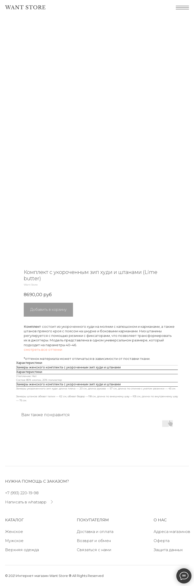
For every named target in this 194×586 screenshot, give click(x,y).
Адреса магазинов (172, 531)
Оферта (161, 540)
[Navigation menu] (8, 24)
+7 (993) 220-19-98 (22, 492)
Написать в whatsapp (25, 502)
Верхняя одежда (22, 549)
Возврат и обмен (94, 540)
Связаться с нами (94, 549)
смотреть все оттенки (43, 349)
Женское (14, 531)
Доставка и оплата (95, 531)
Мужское (14, 540)
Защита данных (168, 549)
